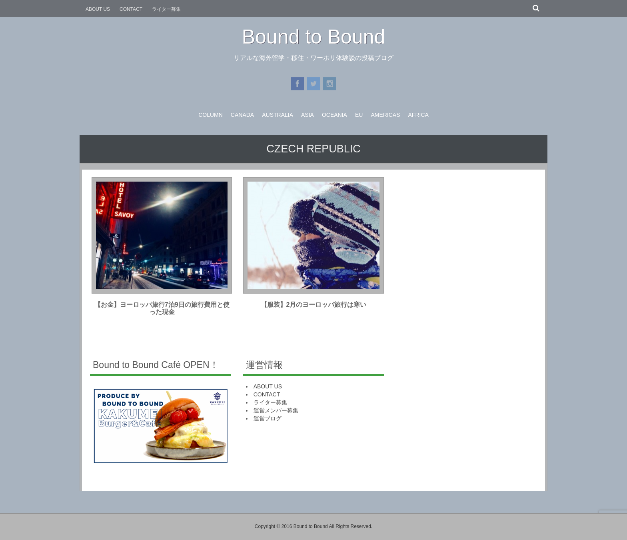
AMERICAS (385, 115)
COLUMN (210, 115)
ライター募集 (166, 9)
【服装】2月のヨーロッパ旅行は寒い (314, 304)
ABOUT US (98, 9)
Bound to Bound (313, 37)
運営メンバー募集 (276, 410)
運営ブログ (268, 418)
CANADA (242, 115)
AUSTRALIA (277, 115)
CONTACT (131, 9)
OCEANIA (334, 115)
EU (359, 115)
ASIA (307, 115)
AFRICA (418, 115)
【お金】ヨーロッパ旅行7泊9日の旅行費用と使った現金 (162, 308)
